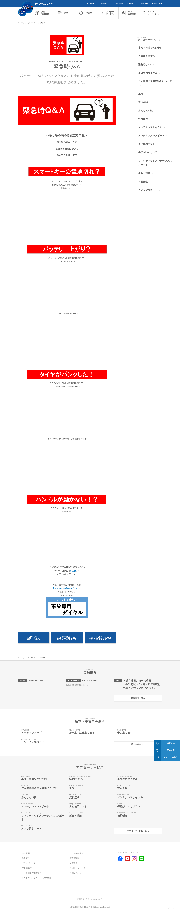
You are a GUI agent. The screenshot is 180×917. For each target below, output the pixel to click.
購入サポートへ (138, 744)
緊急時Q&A (106, 3)
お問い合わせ (157, 3)
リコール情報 (91, 3)
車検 (140, 94)
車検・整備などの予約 (150, 47)
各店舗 (73, 570)
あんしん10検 (145, 110)
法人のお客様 (143, 3)
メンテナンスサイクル (150, 127)
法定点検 (143, 102)
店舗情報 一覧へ (138, 698)
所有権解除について (78, 858)
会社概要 (119, 3)
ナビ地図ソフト (146, 144)
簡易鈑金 (143, 181)
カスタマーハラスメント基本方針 (36, 878)
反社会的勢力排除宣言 (31, 873)
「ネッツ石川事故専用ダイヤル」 (67, 588)
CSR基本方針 (27, 868)
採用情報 (130, 3)
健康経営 (73, 863)
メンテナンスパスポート (151, 135)
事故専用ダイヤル (147, 73)
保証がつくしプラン (149, 152)
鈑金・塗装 (144, 173)
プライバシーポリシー (31, 863)
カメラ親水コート (147, 190)
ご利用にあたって (77, 868)
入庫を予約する (146, 56)
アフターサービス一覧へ (138, 831)
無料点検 (143, 119)
